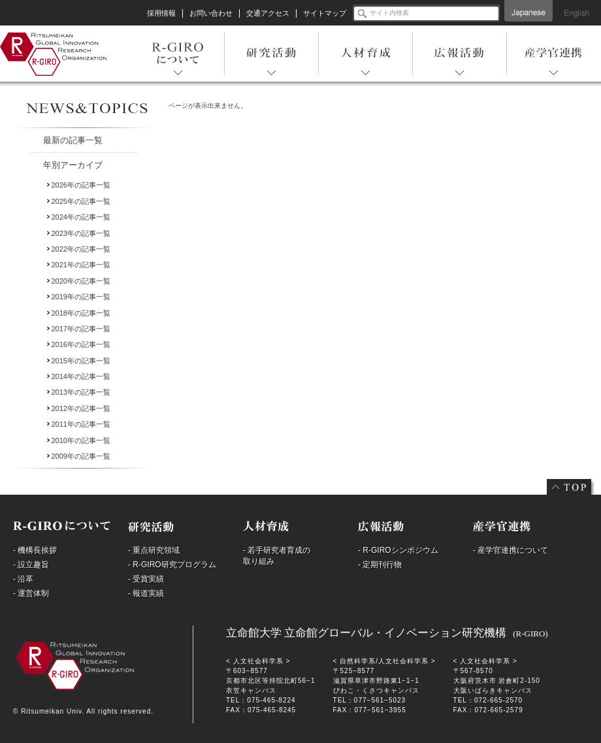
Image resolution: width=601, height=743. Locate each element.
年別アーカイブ (73, 165)
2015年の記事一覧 (81, 361)
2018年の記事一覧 (81, 313)
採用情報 (161, 13)
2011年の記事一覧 (81, 424)
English (577, 11)
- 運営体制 (31, 593)
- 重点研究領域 (154, 550)
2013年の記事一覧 (81, 392)
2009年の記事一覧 (81, 456)
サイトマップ (324, 13)
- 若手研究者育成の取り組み (276, 556)
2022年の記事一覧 (81, 249)
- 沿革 (23, 579)
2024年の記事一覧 (81, 217)
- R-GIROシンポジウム (398, 550)
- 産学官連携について (510, 550)
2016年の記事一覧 (81, 344)
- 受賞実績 (146, 579)
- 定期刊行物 (380, 564)
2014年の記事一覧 (81, 376)
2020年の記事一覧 (81, 281)
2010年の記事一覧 (81, 440)
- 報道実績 (146, 593)
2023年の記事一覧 (81, 233)
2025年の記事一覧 (81, 201)
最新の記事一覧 (73, 140)
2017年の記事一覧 (81, 329)
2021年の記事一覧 (81, 265)
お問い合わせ (211, 13)
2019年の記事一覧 (81, 297)
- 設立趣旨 (31, 564)
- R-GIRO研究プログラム (172, 564)
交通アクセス (267, 13)
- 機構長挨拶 (35, 550)
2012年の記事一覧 (81, 408)
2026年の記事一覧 (81, 185)
